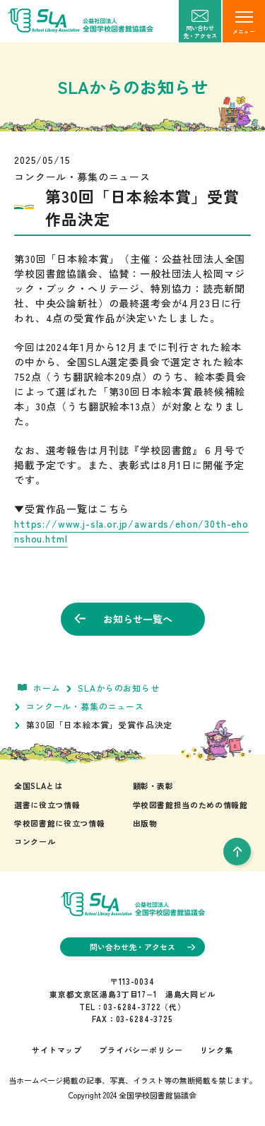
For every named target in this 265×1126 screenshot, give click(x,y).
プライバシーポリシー (140, 1049)
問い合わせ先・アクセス (142, 946)
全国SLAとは (38, 785)
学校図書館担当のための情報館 (190, 804)
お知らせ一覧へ (123, 619)
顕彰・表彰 (153, 785)
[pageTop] (237, 851)
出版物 (145, 823)
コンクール (34, 841)
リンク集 (216, 1049)
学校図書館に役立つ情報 (59, 823)
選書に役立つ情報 (47, 804)
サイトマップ (57, 1049)
